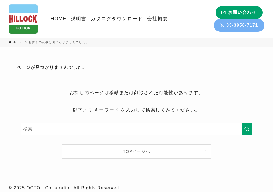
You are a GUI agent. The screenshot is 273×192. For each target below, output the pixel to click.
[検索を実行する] (247, 129)
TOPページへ (136, 151)
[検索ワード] (136, 129)
